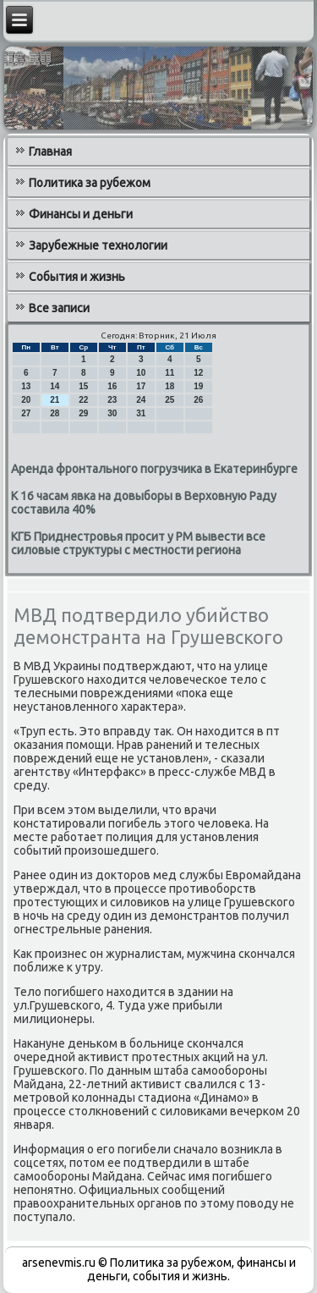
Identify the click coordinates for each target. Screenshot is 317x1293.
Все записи (59, 308)
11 (169, 372)
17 (140, 386)
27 (25, 413)
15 (83, 386)
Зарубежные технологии (98, 245)
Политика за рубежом (89, 183)
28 (54, 413)
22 (83, 399)
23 (112, 399)
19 (198, 386)
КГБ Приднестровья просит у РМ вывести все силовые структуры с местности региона (138, 543)
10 (140, 372)
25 (169, 399)
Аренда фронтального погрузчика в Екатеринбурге (154, 469)
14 (54, 386)
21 (54, 399)
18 (169, 386)
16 (112, 386)
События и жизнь (77, 276)
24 (140, 399)
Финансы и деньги (81, 214)
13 (25, 386)
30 (112, 413)
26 (198, 399)
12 (198, 372)
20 (25, 399)
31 (140, 413)
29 (83, 413)
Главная (50, 151)
